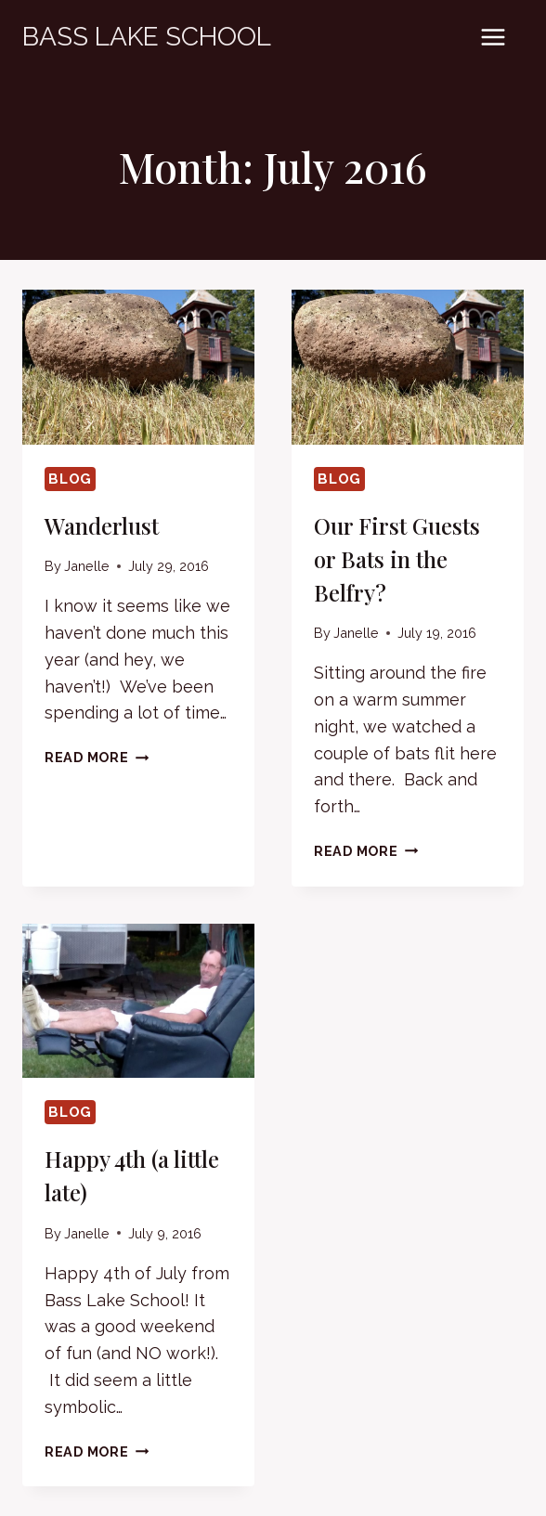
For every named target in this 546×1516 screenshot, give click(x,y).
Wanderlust (102, 525)
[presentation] (138, 367)
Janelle (87, 566)
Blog (70, 479)
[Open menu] (492, 37)
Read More (97, 757)
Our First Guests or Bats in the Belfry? (397, 559)
